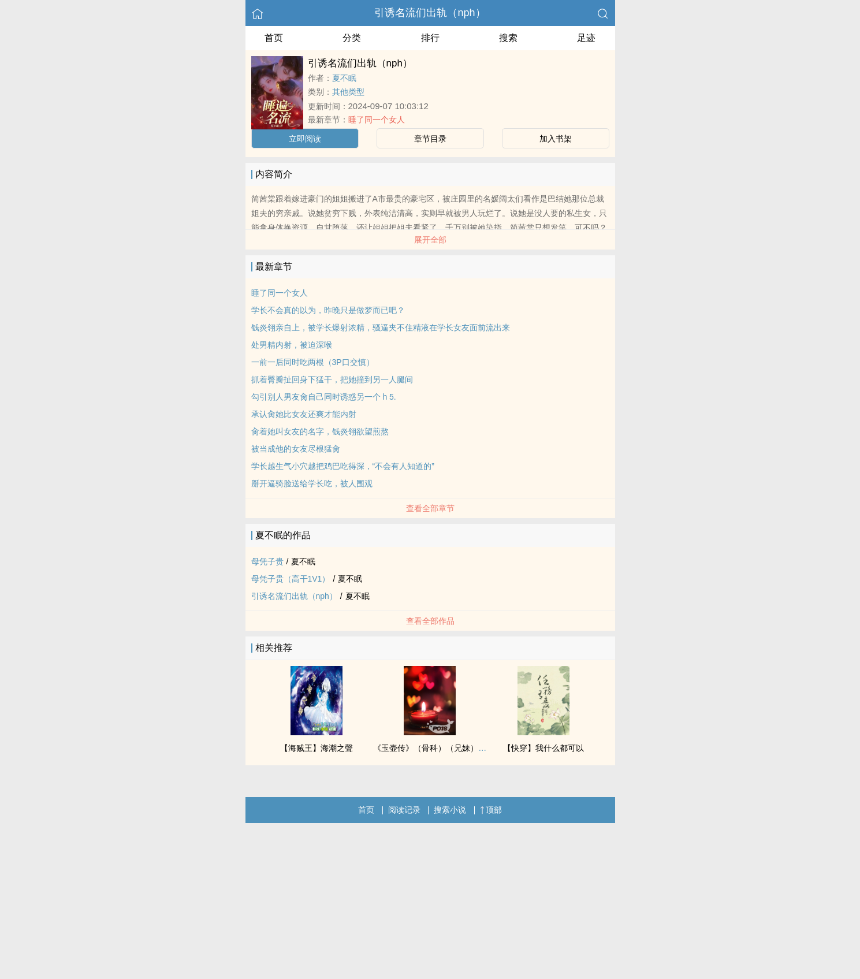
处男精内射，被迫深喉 (291, 344)
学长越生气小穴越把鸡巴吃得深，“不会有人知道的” (342, 466)
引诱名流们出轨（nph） (429, 12)
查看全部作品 (430, 621)
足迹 (586, 38)
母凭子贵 (267, 561)
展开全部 (430, 239)
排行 (430, 38)
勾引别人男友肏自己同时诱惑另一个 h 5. (323, 396)
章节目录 (430, 138)
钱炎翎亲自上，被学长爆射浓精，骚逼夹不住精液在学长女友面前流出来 (380, 327)
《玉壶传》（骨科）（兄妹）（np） (438, 748)
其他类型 (348, 91)
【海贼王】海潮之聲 (316, 748)
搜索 (508, 38)
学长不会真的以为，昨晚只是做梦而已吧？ (328, 310)
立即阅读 (305, 138)
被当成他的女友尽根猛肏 (295, 448)
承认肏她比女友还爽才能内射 (303, 414)
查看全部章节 (430, 508)
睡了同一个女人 (376, 119)
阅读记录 (404, 809)
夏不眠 (344, 78)
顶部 (491, 809)
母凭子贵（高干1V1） (290, 578)
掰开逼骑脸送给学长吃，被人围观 (312, 483)
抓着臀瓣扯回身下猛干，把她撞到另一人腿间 (332, 379)
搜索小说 (450, 809)
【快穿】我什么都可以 (543, 748)
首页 (274, 38)
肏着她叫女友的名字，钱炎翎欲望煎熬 (320, 431)
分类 (351, 38)
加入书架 (555, 138)
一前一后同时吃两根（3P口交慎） (312, 362)
